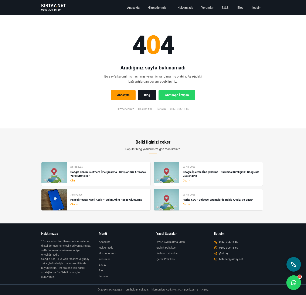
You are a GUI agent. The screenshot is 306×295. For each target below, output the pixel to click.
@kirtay (221, 253)
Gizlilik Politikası (166, 247)
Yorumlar (207, 7)
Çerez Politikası (165, 259)
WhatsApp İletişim (176, 95)
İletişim (256, 7)
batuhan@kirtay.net (228, 259)
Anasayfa (133, 7)
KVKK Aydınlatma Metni (171, 241)
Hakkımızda (185, 7)
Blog (240, 7)
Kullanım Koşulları (167, 253)
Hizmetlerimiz (157, 7)
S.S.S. (225, 7)
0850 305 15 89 (51, 9)
